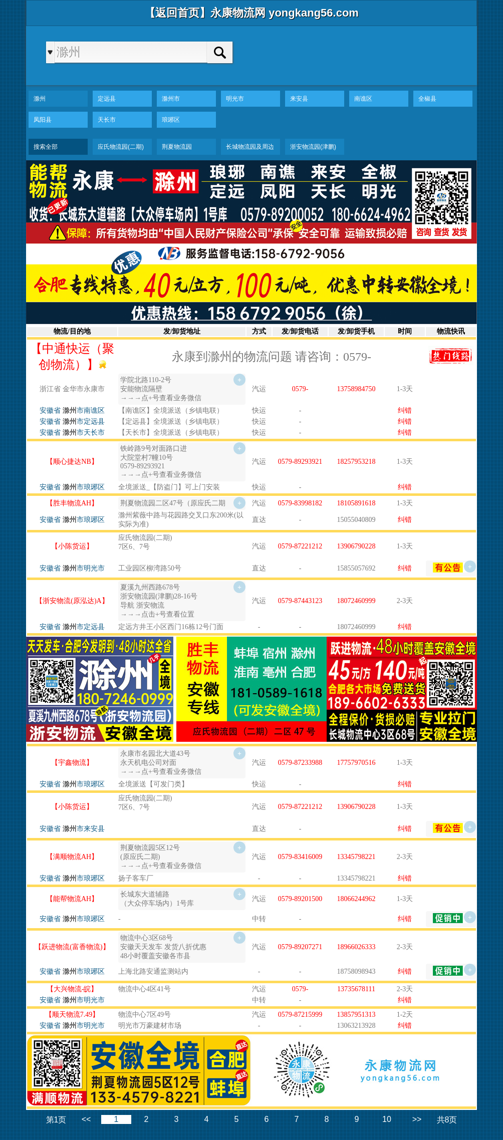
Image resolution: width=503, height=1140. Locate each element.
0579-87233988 (300, 762)
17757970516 (356, 762)
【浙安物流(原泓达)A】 (72, 601)
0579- (300, 389)
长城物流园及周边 (250, 146)
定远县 (107, 98)
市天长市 (84, 432)
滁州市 (171, 98)
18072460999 (356, 601)
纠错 (405, 410)
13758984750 (356, 389)
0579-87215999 (300, 1014)
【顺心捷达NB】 (72, 461)
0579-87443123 (300, 601)
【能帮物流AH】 (72, 899)
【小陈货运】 (72, 546)
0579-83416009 (300, 857)
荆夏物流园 (177, 146)
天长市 (107, 119)
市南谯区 (84, 410)
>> (417, 1119)
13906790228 (356, 546)
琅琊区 (171, 119)
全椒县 (427, 98)
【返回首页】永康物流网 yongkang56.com (251, 13)
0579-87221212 (300, 546)
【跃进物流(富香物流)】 (72, 947)
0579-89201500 (300, 899)
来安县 (299, 98)
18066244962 (356, 899)
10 (386, 1119)
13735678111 (356, 989)
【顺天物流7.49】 (72, 1014)
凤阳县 (43, 119)
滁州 (40, 98)
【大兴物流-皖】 (72, 989)
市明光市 (84, 568)
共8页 (447, 1119)
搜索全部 (46, 146)
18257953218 (356, 461)
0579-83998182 (300, 503)
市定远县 (84, 421)
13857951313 (356, 1014)
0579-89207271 (300, 947)
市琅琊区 (84, 487)
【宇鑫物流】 (72, 762)
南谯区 (363, 98)
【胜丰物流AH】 (72, 503)
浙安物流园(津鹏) (313, 146)
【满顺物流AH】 (72, 857)
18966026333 (356, 947)
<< (86, 1119)
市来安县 (84, 828)
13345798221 (356, 857)
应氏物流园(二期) (121, 146)
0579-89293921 (300, 461)
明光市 (235, 98)
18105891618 (356, 503)
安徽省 (50, 410)
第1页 (56, 1119)
